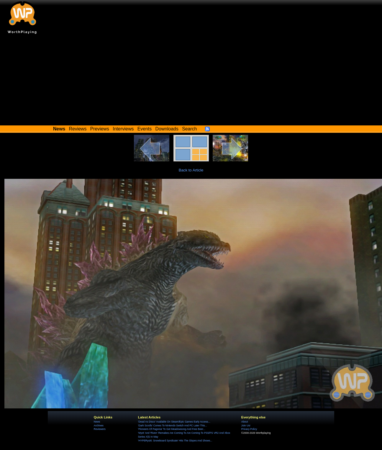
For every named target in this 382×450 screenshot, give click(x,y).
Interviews (123, 128)
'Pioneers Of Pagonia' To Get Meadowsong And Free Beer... (171, 429)
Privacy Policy (249, 429)
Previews (99, 128)
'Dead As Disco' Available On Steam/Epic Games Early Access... (174, 421)
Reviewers (100, 429)
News (97, 421)
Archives (99, 425)
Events (144, 128)
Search (189, 128)
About (244, 421)
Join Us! (245, 425)
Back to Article (191, 170)
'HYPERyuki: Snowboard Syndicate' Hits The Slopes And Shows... (175, 440)
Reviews (78, 128)
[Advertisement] (191, 81)
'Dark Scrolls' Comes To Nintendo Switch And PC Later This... (172, 425)
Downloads (166, 128)
